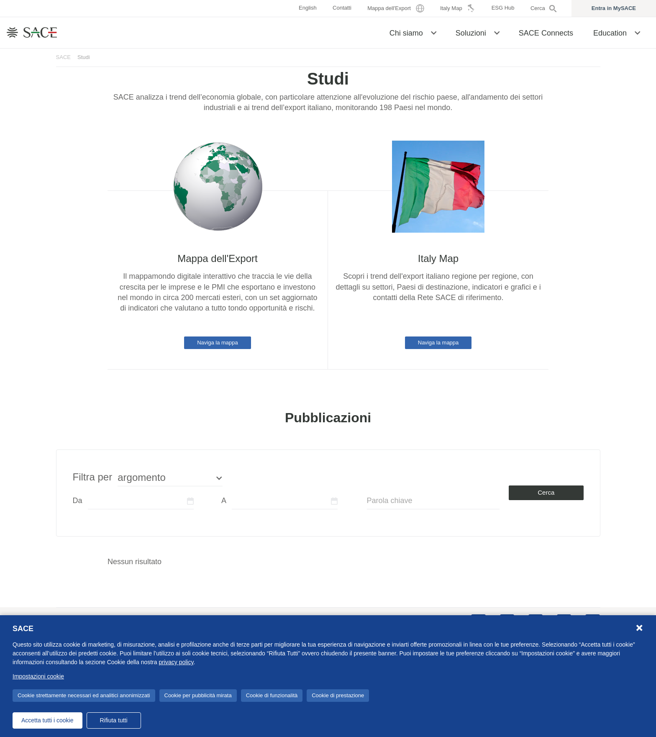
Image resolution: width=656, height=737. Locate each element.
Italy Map (438, 258)
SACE (63, 57)
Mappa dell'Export (217, 258)
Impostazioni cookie (38, 676)
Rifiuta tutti (113, 720)
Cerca (546, 492)
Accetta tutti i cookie (47, 720)
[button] (433, 32)
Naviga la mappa (217, 342)
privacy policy (176, 662)
